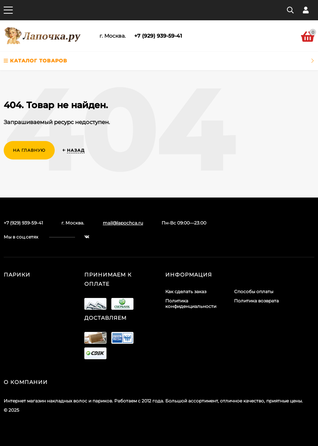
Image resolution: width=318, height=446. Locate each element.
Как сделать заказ (185, 291)
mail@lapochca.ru (123, 223)
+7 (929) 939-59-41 (158, 35)
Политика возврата (256, 300)
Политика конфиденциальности (190, 303)
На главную (29, 150)
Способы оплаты (253, 291)
